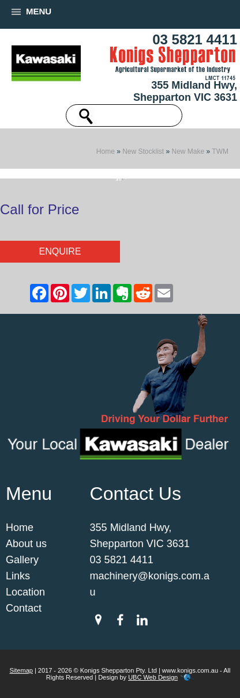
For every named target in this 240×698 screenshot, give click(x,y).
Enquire (60, 251)
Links (18, 576)
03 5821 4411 (194, 39)
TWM (220, 151)
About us (26, 543)
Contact (24, 608)
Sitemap (21, 670)
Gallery (22, 560)
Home (105, 151)
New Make (188, 151)
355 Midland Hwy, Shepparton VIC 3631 (185, 91)
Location (25, 592)
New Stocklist (143, 151)
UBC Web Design (153, 677)
